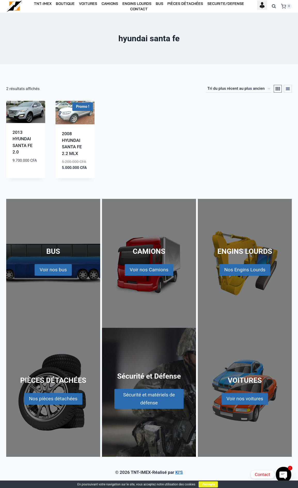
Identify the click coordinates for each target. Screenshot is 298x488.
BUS (159, 3)
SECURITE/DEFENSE (225, 3)
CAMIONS (109, 3)
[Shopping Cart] (286, 6)
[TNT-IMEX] (14, 6)
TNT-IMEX (43, 3)
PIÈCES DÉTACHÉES (185, 3)
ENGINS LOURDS (136, 3)
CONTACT (139, 9)
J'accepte (208, 484)
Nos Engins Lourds (244, 270)
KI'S (179, 472)
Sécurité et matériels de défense (149, 399)
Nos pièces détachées (53, 399)
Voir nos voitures (244, 399)
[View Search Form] (274, 6)
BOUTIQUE (65, 3)
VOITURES (88, 3)
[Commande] (238, 89)
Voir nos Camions (149, 270)
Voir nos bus (53, 270)
